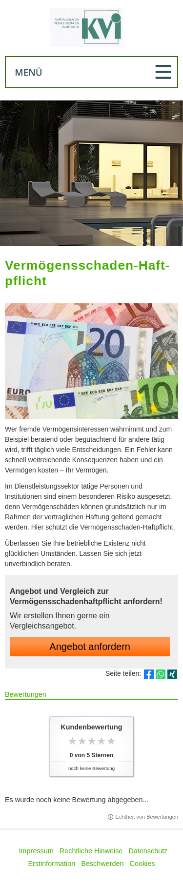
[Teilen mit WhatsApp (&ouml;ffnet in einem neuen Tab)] (160, 674)
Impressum (36, 851)
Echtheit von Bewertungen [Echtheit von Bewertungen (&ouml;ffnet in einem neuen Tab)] (147, 817)
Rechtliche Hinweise (91, 851)
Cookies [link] (142, 863)
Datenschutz (147, 851)
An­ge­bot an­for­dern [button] (89, 646)
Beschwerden (102, 863)
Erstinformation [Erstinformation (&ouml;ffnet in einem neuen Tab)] (52, 863)
